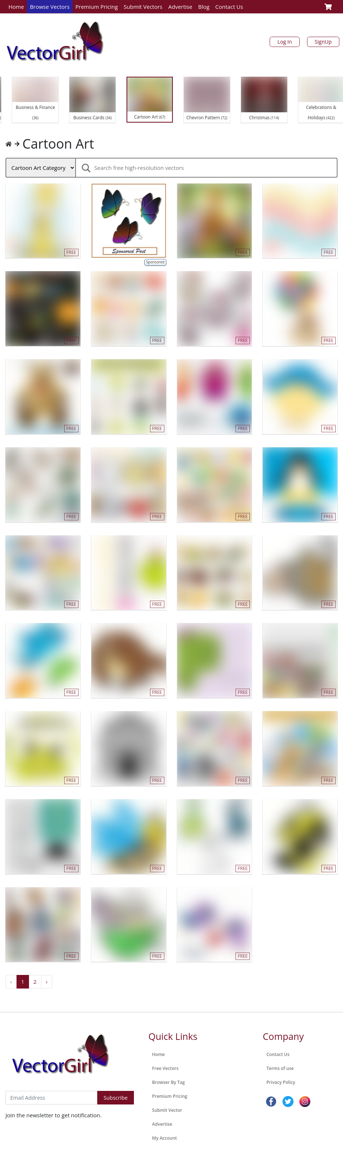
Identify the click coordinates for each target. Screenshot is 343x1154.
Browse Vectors (49, 6)
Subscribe (115, 1097)
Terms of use (279, 1068)
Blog (203, 6)
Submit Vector (167, 1110)
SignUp (323, 41)
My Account (164, 1138)
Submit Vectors (143, 6)
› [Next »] (47, 981)
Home (16, 6)
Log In (284, 41)
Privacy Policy (280, 1082)
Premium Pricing (97, 6)
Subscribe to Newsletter (36, 1083)
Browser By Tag (168, 1082)
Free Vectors (165, 1068)
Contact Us (229, 6)
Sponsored (155, 262)
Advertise (180, 6)
